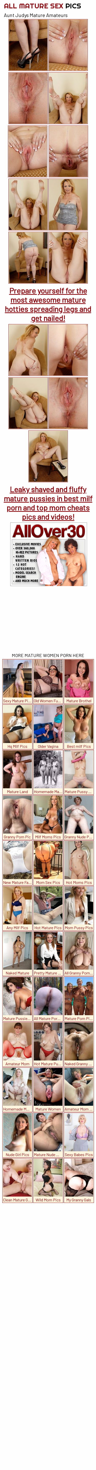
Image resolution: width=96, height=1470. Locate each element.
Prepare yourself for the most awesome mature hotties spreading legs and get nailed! (48, 304)
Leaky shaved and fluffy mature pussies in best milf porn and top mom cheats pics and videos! (48, 503)
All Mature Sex (42, 5)
